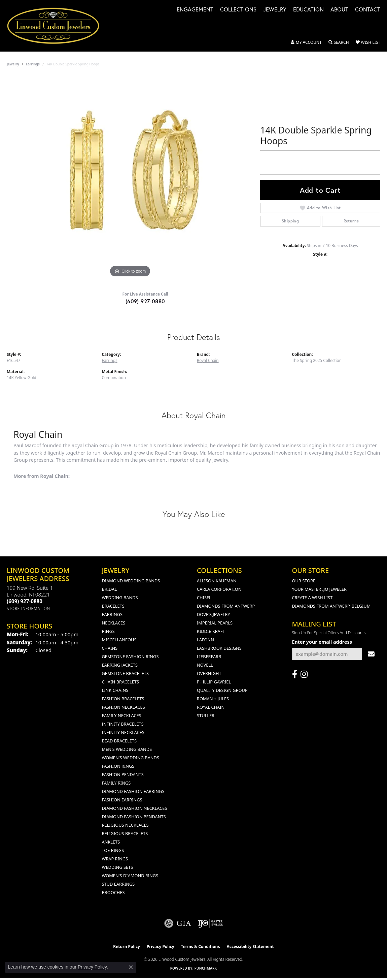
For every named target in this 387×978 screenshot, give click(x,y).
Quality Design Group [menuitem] (222, 690)
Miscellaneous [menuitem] (119, 640)
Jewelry (274, 10)
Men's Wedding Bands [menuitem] (127, 749)
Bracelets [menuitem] (113, 606)
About (339, 10)
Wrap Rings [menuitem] (115, 859)
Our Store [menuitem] (304, 581)
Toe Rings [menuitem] (113, 850)
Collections (238, 10)
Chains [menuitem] (110, 648)
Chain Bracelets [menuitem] (120, 682)
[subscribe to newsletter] (371, 654)
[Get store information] (28, 608)
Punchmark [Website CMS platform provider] (206, 968)
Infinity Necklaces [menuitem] (123, 732)
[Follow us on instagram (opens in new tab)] (304, 674)
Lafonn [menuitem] (205, 640)
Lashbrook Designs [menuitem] (219, 648)
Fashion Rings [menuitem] (118, 766)
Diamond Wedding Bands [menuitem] (131, 581)
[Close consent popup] (131, 967)
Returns (351, 220)
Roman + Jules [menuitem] (213, 699)
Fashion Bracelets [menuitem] (123, 699)
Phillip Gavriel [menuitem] (214, 682)
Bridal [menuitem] (109, 589)
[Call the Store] (24, 601)
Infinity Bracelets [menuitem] (123, 724)
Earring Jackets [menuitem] (120, 665)
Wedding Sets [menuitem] (117, 867)
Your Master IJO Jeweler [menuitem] (319, 589)
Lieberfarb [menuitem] (209, 656)
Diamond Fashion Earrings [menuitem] (133, 791)
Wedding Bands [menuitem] (120, 597)
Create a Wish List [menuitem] (312, 597)
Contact (367, 10)
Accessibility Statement (250, 946)
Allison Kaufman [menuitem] (217, 581)
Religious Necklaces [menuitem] (125, 825)
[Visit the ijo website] (210, 923)
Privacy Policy (160, 946)
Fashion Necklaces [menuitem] (123, 707)
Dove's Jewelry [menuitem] (213, 614)
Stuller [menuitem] (205, 715)
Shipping (290, 220)
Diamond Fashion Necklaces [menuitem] (134, 808)
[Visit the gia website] (177, 923)
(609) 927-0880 (145, 301)
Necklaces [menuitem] (114, 623)
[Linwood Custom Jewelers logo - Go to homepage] (57, 26)
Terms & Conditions (200, 946)
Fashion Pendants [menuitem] (123, 774)
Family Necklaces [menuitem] (121, 715)
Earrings (33, 64)
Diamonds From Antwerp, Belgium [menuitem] (331, 606)
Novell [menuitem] (205, 665)
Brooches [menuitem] (113, 892)
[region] (130, 178)
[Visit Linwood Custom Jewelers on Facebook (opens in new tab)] (294, 674)
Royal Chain (208, 360)
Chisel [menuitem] (204, 597)
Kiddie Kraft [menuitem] (211, 631)
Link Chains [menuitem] (115, 690)
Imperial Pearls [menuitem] (215, 623)
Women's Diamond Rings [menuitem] (130, 876)
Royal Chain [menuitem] (210, 707)
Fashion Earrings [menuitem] (122, 800)
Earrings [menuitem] (112, 614)
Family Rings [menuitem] (116, 783)
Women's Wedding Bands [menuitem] (130, 758)
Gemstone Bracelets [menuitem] (125, 673)
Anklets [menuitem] (111, 842)
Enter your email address (322, 642)
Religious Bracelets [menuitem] (125, 833)
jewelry (13, 64)
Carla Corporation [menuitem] (219, 589)
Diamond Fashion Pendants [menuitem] (134, 817)
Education (308, 10)
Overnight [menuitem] (209, 673)
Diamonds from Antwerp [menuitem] (226, 606)
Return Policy (126, 946)
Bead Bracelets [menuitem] (119, 741)
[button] (306, 42)
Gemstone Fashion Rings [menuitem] (130, 656)
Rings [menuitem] (108, 631)
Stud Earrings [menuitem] (118, 884)
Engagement (195, 10)
